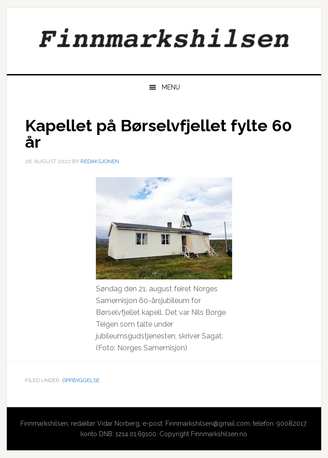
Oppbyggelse (80, 380)
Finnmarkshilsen (164, 37)
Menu (171, 87)
